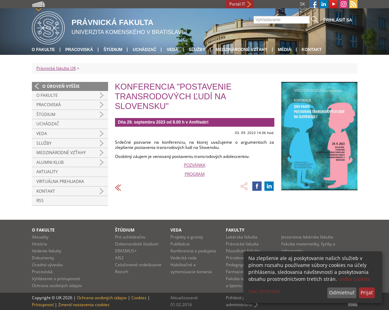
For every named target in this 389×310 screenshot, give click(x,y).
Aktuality (47, 172)
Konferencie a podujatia (193, 251)
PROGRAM (195, 174)
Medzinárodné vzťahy (241, 49)
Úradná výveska (47, 265)
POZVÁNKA (194, 165)
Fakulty (235, 230)
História (39, 244)
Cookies (139, 298)
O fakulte (43, 49)
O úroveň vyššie (61, 86)
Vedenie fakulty (46, 251)
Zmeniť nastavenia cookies (83, 305)
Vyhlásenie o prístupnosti (56, 279)
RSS (40, 200)
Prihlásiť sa (337, 20)
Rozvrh (121, 272)
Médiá (284, 49)
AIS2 (119, 258)
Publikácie (180, 244)
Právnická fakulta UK (56, 68)
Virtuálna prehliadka (60, 181)
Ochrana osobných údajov (57, 285)
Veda (172, 49)
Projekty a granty (186, 237)
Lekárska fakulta (241, 237)
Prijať (367, 292)
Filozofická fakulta (243, 251)
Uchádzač (144, 49)
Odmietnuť (341, 292)
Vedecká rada (183, 258)
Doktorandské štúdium (137, 244)
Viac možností (264, 291)
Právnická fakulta (242, 244)
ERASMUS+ (126, 251)
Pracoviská (79, 49)
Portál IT (237, 4)
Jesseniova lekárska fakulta (307, 237)
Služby (197, 49)
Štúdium (113, 49)
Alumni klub (50, 162)
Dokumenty (43, 258)
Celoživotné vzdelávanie (138, 265)
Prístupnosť (43, 305)
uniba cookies (354, 279)
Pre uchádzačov (130, 237)
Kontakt (312, 49)
